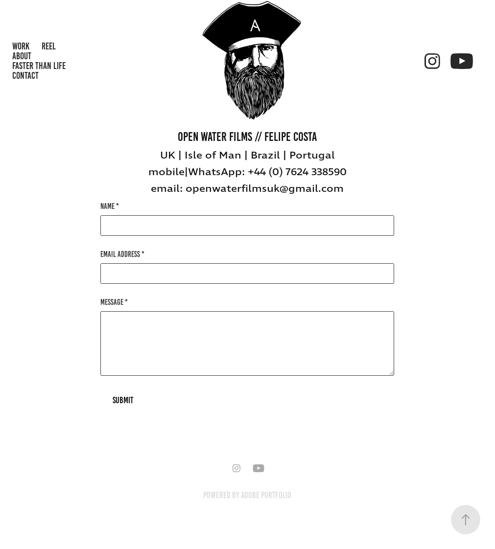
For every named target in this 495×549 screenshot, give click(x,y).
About (21, 56)
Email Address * (122, 254)
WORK (20, 46)
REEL (49, 46)
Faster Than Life (39, 66)
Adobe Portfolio (266, 495)
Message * (114, 302)
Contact (25, 75)
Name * (109, 206)
